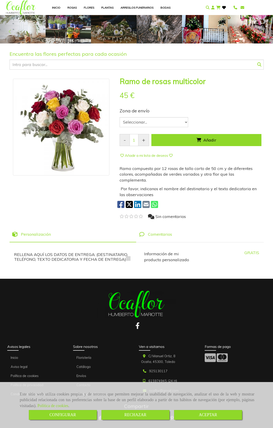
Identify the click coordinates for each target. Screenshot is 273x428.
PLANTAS (107, 7)
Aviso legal (19, 367)
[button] (212, 7)
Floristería (83, 358)
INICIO (56, 7)
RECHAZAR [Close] (135, 415)
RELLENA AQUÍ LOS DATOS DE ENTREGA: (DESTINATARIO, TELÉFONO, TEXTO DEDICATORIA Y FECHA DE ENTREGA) (72, 257)
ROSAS (72, 7)
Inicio (14, 358)
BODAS (165, 7)
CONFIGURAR (62, 415)
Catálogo (83, 367)
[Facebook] (137, 327)
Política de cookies (52, 405)
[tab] (73, 234)
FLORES (89, 7)
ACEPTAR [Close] (208, 415)
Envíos (81, 376)
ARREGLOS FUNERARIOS (137, 7)
